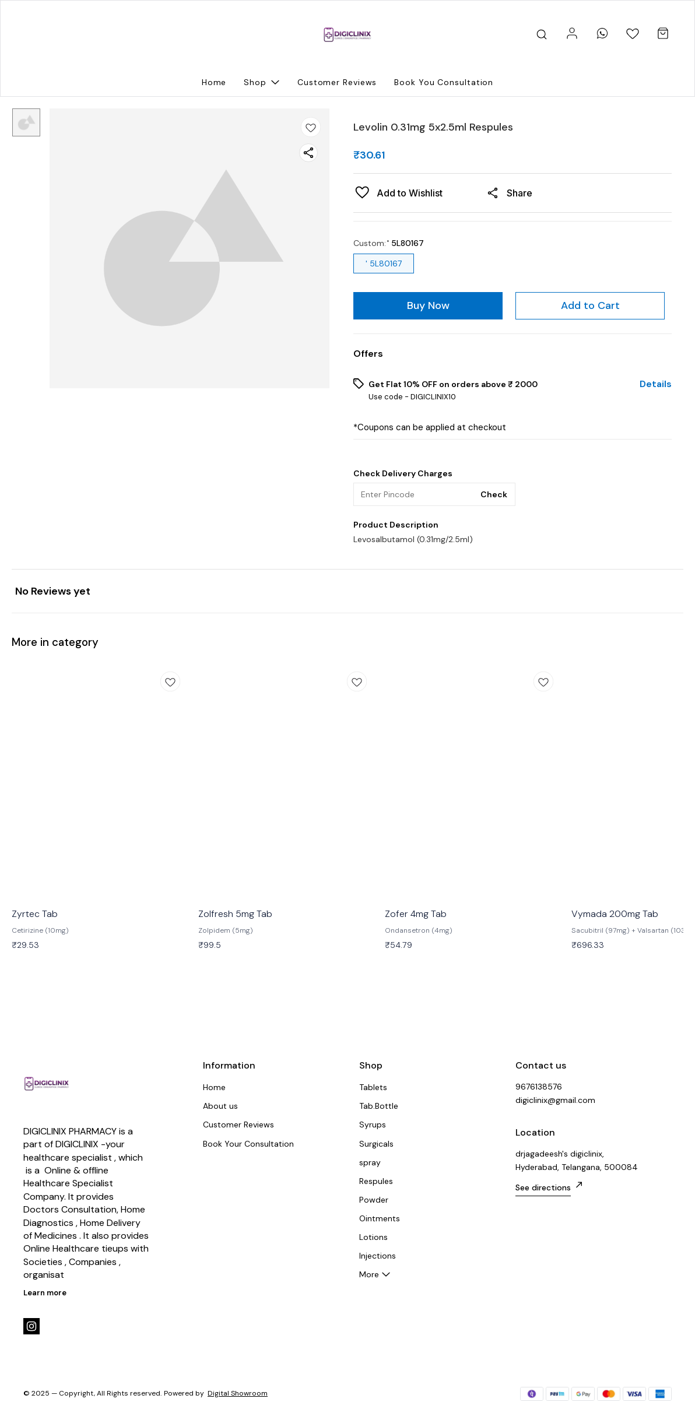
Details (656, 384)
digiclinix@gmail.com (555, 1100)
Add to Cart (590, 305)
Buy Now (428, 305)
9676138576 (538, 1086)
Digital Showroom (238, 1393)
